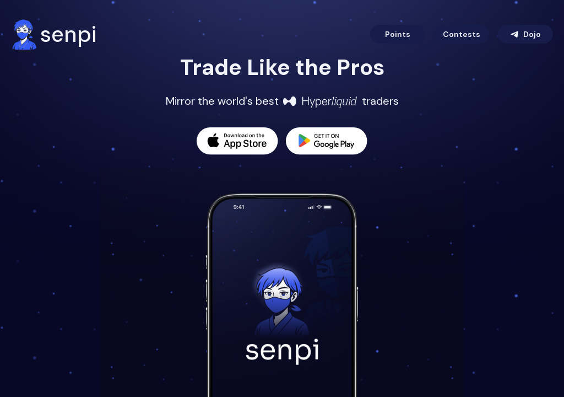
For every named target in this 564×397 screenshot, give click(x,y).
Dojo (525, 34)
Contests (461, 34)
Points (397, 34)
